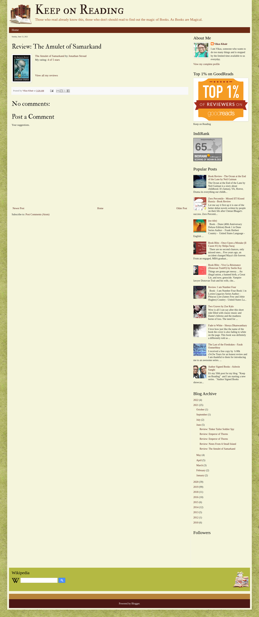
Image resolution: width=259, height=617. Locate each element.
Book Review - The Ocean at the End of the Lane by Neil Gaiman (227, 178)
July (198, 419)
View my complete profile (206, 64)
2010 (195, 522)
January (200, 475)
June (198, 425)
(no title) (212, 220)
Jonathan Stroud (78, 55)
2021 (195, 405)
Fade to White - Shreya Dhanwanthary (227, 325)
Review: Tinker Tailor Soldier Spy (217, 429)
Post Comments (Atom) (37, 214)
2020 (195, 482)
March (199, 465)
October (200, 409)
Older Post (181, 208)
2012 (195, 517)
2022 (195, 400)
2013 (195, 512)
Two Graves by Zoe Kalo (221, 306)
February (201, 470)
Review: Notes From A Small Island (218, 444)
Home (15, 29)
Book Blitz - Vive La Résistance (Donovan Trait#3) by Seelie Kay (225, 266)
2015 (195, 502)
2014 (195, 507)
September (201, 414)
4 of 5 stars (53, 59)
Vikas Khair (221, 44)
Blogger (135, 603)
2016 (195, 497)
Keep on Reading (79, 10)
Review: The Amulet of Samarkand (217, 448)
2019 (195, 487)
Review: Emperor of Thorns (214, 434)
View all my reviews (46, 75)
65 (201, 147)
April (199, 460)
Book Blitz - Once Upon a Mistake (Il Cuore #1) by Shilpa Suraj (227, 244)
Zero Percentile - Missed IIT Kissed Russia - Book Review (226, 200)
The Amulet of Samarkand (49, 55)
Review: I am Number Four (222, 287)
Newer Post (18, 208)
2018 (195, 492)
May (198, 455)
